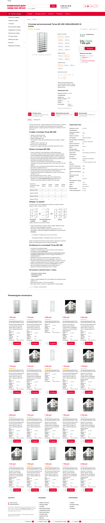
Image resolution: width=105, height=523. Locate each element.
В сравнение (93, 29)
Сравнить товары (43, 521)
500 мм (72, 65)
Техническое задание (37, 274)
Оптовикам (59, 13)
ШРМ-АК (33, 8)
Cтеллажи (11, 23)
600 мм (60, 68)
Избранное (29, 521)
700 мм (60, 56)
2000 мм (60, 43)
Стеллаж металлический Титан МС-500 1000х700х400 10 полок (88, 322)
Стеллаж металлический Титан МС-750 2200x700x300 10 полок (34, 371)
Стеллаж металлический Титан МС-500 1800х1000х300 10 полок (34, 468)
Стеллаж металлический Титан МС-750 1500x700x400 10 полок (70, 468)
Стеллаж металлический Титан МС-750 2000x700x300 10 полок (70, 322)
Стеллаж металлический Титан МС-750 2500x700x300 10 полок (16, 468)
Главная (28, 19)
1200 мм (67, 36)
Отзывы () (37, 119)
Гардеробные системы (14, 30)
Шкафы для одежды (13, 17)
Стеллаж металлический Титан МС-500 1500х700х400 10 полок (34, 322)
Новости (67, 13)
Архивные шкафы (13, 20)
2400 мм (67, 46)
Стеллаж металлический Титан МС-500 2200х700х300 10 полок (16, 419)
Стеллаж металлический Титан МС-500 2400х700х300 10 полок (52, 322)
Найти (53, 6)
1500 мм (60, 40)
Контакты (50, 13)
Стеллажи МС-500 (43, 286)
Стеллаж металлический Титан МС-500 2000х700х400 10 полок (52, 468)
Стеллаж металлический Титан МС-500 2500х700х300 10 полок (16, 322)
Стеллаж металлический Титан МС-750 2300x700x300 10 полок (88, 371)
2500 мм (60, 49)
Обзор (29, 119)
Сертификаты (35, 276)
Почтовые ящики (12, 36)
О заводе (29, 13)
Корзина (76, 521)
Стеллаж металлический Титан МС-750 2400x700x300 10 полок (52, 419)
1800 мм (67, 40)
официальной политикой (26, 508)
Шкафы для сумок (13, 39)
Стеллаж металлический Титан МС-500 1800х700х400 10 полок (70, 419)
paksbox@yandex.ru (65, 7)
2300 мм (60, 46)
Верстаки (10, 42)
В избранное (84, 29)
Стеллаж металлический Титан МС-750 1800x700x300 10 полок (88, 419)
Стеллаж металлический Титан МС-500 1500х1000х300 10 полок (70, 371)
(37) (12, 319)
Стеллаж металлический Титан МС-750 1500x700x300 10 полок (88, 468)
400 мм (66, 65)
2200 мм (67, 43)
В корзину (90, 48)
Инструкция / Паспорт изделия (39, 273)
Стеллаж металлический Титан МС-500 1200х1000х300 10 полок (34, 419)
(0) (66, 319)
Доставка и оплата (40, 13)
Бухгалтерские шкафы (14, 26)
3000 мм (67, 49)
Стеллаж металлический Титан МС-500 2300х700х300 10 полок (52, 371)
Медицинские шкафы (14, 45)
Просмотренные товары (61, 521)
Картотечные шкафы (14, 33)
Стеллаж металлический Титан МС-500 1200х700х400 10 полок (16, 371)
